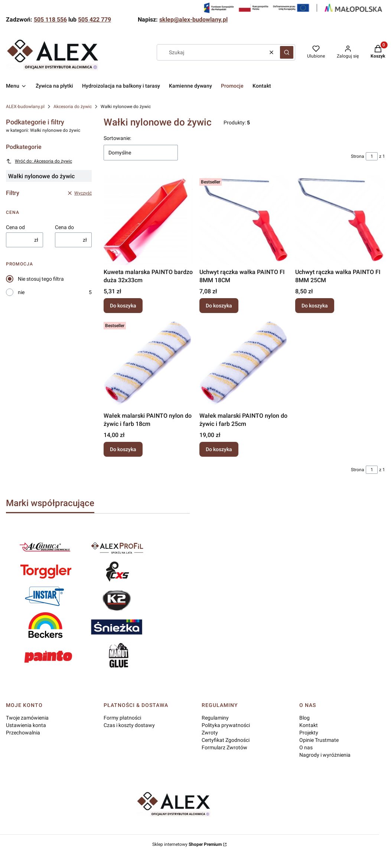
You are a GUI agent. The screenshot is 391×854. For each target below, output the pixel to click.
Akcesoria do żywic (72, 106)
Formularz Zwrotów (224, 747)
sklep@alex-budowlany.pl (193, 19)
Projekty (308, 733)
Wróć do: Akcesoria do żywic (39, 161)
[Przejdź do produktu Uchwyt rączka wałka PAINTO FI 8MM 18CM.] (244, 220)
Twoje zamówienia (27, 718)
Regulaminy (215, 718)
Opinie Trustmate (319, 740)
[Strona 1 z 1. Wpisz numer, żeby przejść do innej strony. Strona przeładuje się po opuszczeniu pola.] (372, 156)
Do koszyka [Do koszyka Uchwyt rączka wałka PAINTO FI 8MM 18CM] (219, 306)
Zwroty (210, 733)
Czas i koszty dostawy (129, 725)
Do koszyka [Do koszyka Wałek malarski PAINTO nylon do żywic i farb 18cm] (123, 449)
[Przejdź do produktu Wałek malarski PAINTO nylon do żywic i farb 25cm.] (244, 364)
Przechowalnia (23, 733)
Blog (304, 718)
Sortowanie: (117, 138)
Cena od (15, 227)
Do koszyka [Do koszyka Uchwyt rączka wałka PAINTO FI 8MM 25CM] (315, 306)
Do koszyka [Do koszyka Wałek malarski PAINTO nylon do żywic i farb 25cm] (219, 449)
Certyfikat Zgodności (226, 740)
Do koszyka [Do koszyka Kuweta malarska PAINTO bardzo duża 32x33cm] (123, 306)
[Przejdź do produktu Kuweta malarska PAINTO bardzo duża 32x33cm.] (148, 220)
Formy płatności (122, 718)
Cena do (64, 227)
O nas (306, 747)
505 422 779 (94, 19)
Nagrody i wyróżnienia (325, 755)
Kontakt (308, 725)
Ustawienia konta (26, 725)
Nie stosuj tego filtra (41, 279)
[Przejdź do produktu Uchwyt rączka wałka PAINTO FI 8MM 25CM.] (340, 220)
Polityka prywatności (226, 725)
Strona (357, 156)
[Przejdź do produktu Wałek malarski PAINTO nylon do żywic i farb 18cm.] (148, 364)
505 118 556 (50, 19)
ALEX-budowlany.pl (25, 106)
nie (21, 292)
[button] (286, 52)
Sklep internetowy (187, 844)
